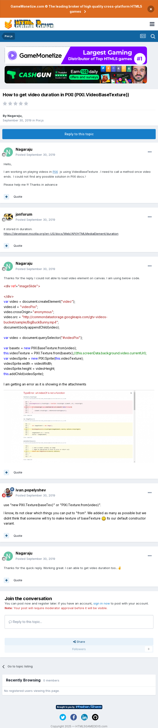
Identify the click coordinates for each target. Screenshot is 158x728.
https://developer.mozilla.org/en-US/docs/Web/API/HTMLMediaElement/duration (61, 233)
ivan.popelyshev (31, 490)
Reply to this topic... (25, 622)
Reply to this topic (79, 134)
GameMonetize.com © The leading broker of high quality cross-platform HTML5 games (76, 8)
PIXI (55, 171)
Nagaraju (14, 115)
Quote (18, 196)
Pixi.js (40, 120)
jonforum (24, 214)
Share (79, 641)
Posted (35, 154)
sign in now (101, 603)
